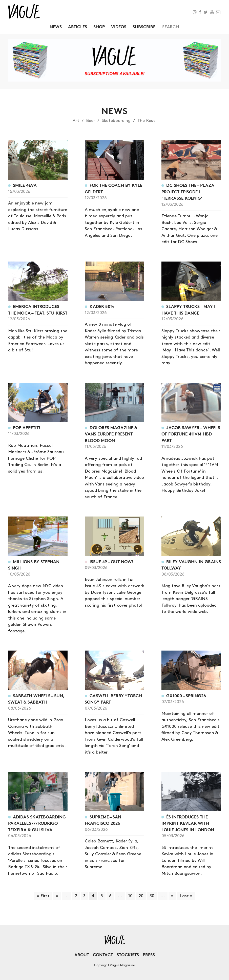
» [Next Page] (172, 896)
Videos (118, 26)
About (81, 954)
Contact (103, 954)
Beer (90, 121)
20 (141, 896)
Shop (99, 26)
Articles (77, 26)
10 (130, 896)
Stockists (128, 954)
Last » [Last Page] (186, 896)
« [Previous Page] (57, 896)
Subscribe (144, 26)
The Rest (146, 121)
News (56, 26)
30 (152, 896)
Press (149, 954)
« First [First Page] (43, 896)
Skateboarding (116, 121)
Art (76, 121)
